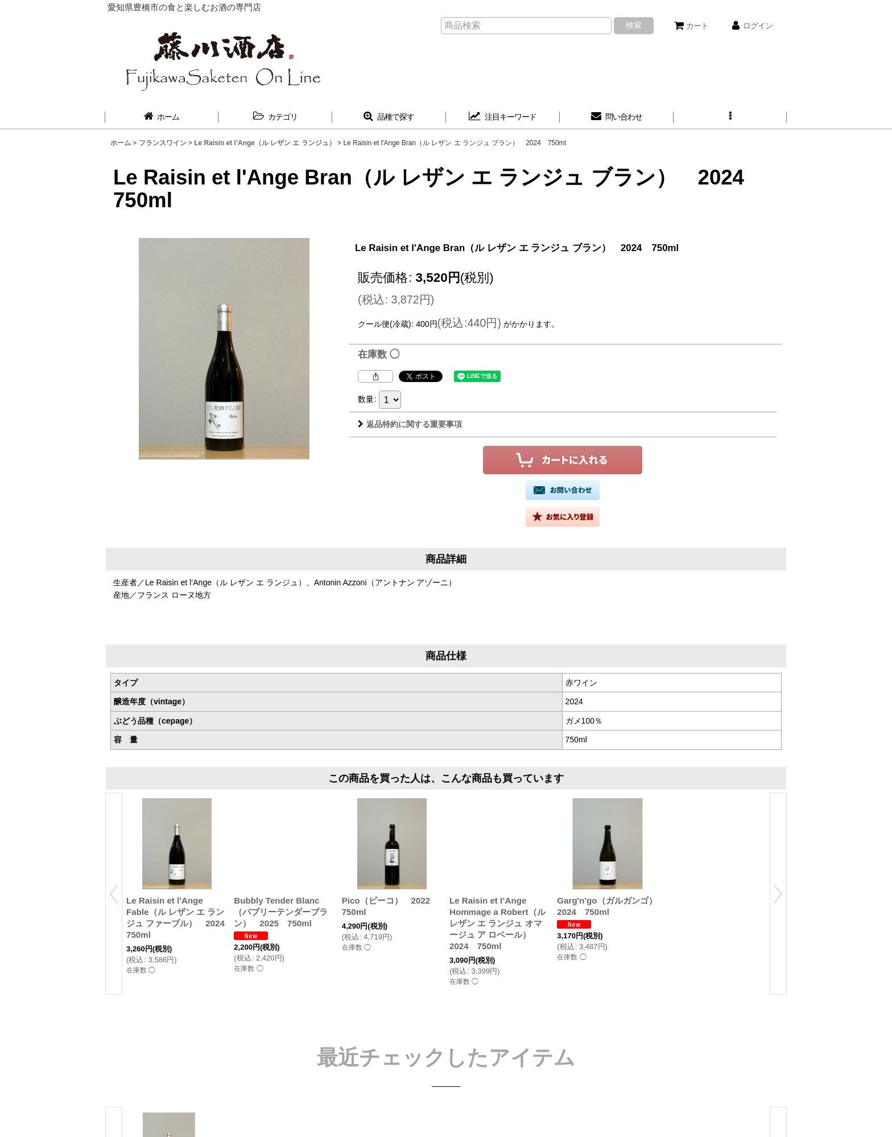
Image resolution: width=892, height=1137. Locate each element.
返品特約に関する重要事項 (410, 424)
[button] (730, 117)
